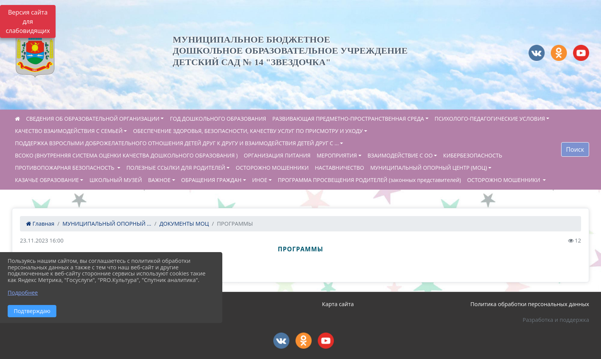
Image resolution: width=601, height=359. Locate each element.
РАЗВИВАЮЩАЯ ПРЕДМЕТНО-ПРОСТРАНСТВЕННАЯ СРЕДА (348, 118)
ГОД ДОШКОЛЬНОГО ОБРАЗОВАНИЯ (218, 118)
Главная (40, 223)
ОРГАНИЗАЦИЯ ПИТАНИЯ (277, 155)
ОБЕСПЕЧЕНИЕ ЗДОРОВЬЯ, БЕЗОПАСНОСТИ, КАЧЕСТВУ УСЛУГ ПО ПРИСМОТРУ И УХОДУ (248, 130)
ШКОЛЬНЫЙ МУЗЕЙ (115, 180)
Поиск (575, 149)
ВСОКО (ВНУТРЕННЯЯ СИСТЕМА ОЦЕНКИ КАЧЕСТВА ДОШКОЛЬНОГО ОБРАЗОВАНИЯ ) (126, 155)
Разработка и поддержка (556, 319)
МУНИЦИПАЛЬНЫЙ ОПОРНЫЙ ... (106, 223)
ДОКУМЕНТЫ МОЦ (184, 223)
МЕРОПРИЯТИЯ (337, 155)
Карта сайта (338, 304)
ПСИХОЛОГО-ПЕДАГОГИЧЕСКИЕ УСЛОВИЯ (490, 118)
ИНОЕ (260, 180)
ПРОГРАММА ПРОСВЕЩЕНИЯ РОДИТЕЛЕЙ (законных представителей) (369, 180)
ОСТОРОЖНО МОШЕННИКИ (272, 167)
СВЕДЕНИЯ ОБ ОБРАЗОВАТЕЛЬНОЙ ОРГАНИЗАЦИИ (92, 118)
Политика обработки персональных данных (529, 304)
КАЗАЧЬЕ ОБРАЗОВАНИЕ (47, 180)
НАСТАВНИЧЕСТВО (340, 167)
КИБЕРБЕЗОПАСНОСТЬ (472, 155)
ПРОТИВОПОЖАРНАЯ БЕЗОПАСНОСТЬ (65, 167)
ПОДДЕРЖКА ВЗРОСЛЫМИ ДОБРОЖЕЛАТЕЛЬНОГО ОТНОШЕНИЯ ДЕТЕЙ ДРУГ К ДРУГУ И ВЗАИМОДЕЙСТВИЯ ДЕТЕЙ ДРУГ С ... (177, 143)
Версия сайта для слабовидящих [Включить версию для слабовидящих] (28, 21)
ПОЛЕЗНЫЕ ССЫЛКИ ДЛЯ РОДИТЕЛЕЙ (175, 167)
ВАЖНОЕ (159, 180)
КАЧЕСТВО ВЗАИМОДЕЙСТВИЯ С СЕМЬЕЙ (69, 130)
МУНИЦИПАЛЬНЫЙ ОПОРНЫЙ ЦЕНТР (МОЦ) (428, 167)
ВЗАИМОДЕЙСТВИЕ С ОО (400, 155)
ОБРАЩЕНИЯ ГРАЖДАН (211, 180)
